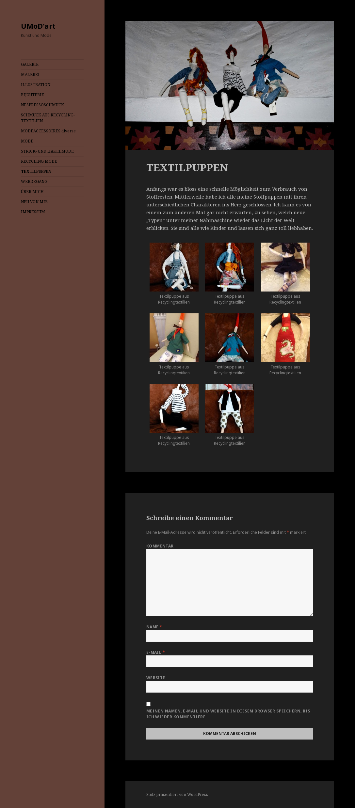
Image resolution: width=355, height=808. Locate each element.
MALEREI (30, 74)
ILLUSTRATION (35, 84)
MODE (27, 141)
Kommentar (160, 546)
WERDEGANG (34, 181)
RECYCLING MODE (39, 161)
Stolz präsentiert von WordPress (177, 794)
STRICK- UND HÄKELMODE (47, 151)
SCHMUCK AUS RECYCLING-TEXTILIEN (48, 118)
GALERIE (30, 64)
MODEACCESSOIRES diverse (48, 131)
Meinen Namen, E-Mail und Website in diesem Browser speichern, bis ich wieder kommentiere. (228, 714)
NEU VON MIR (34, 201)
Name (154, 627)
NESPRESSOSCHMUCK (42, 105)
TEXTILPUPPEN (36, 171)
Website (155, 678)
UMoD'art (38, 26)
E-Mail (155, 652)
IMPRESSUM (33, 212)
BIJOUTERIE (32, 94)
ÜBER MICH (32, 191)
